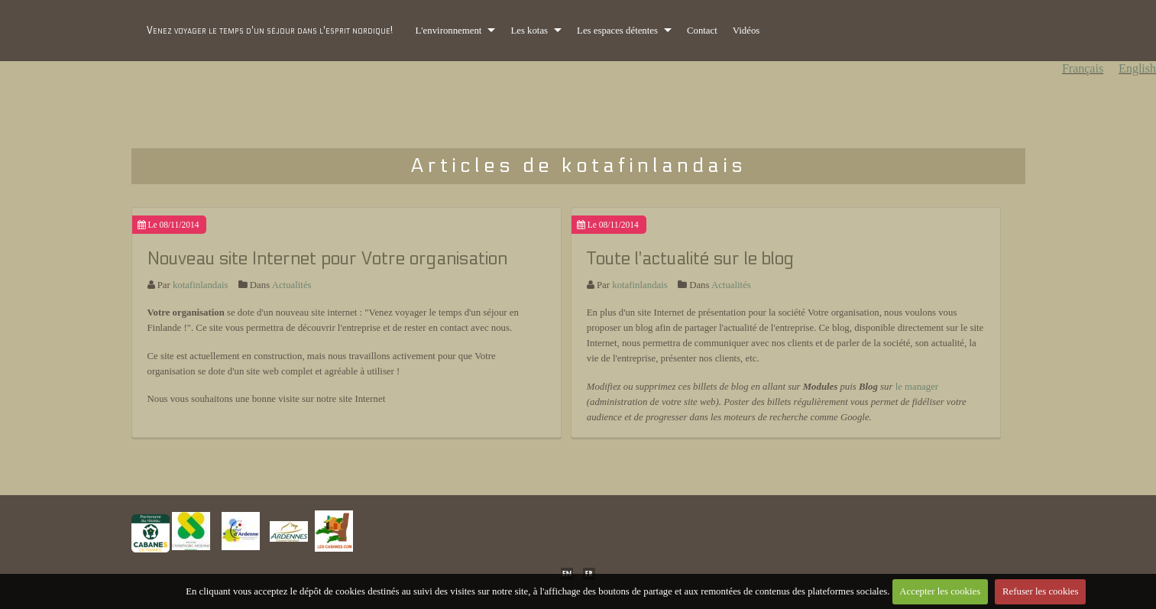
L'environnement (449, 30)
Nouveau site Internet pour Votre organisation (327, 258)
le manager (917, 386)
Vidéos (746, 30)
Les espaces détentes (617, 30)
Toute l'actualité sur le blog (690, 258)
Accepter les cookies (939, 591)
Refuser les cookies (1040, 591)
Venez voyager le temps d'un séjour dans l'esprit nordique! (270, 30)
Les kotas (529, 30)
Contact (702, 30)
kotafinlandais (200, 285)
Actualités (292, 285)
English (1137, 68)
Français (1082, 68)
